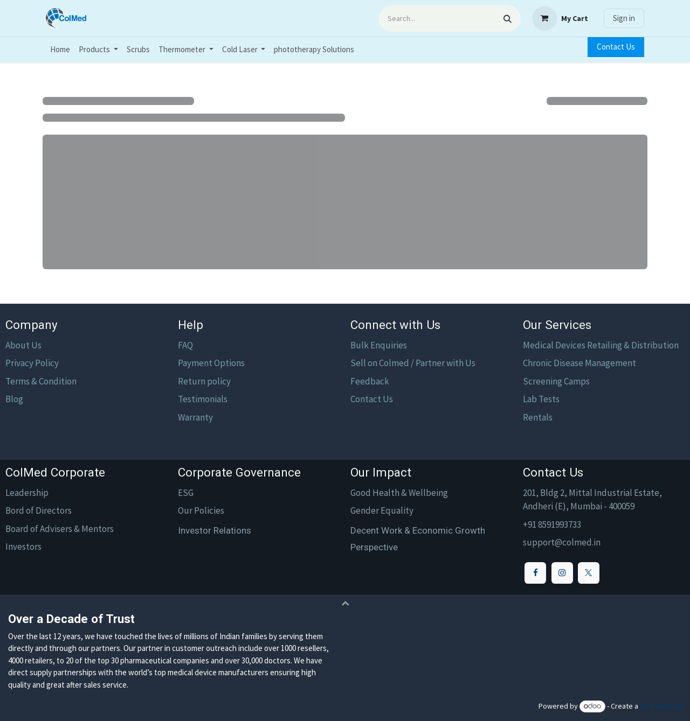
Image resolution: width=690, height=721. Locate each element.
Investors (23, 546)
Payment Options (211, 363)
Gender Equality (381, 510)
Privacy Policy (32, 363)
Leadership (27, 493)
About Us (23, 345)
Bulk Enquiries (378, 345)
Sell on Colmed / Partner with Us (412, 363)
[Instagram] (562, 573)
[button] (345, 603)
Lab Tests (541, 399)
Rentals (538, 417)
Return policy (204, 381)
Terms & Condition (41, 381)
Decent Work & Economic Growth (417, 530)
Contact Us (616, 46)
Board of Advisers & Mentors (59, 529)
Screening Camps (556, 381)
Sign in (624, 18)
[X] (588, 573)
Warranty (195, 417)
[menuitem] (60, 49)
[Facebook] (535, 573)
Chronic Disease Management (579, 363)
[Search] (507, 18)
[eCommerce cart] (560, 18)
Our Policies (201, 510)
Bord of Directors (38, 510)
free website (661, 706)
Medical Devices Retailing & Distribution (601, 345)
